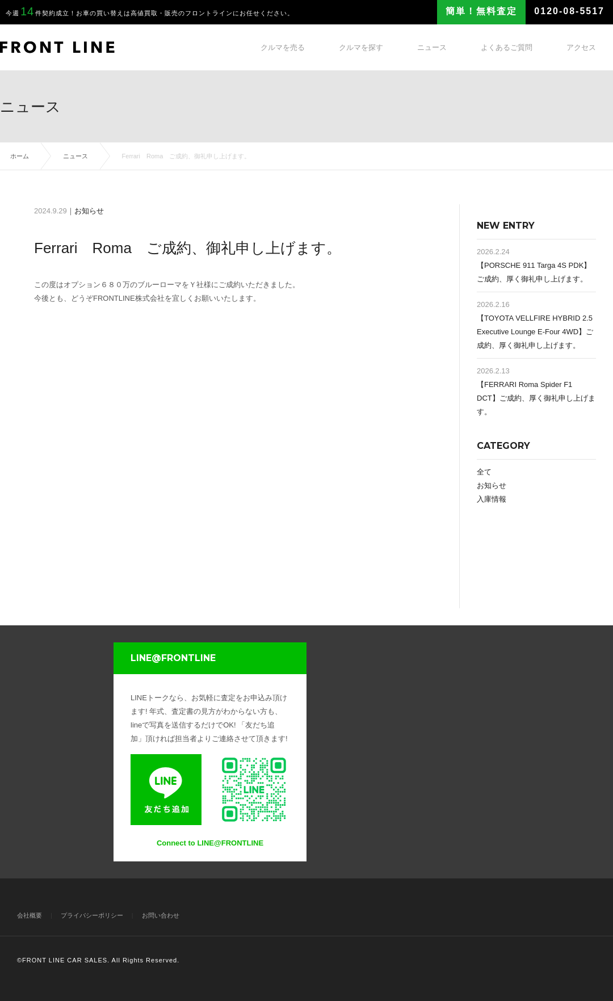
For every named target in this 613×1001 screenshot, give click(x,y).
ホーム (19, 156)
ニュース (432, 47)
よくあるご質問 (506, 47)
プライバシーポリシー (92, 915)
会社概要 (29, 915)
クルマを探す (361, 47)
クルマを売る (283, 47)
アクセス (581, 47)
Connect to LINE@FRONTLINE (210, 843)
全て (484, 472)
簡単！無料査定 (481, 11)
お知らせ (89, 211)
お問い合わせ (160, 915)
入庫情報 (491, 499)
